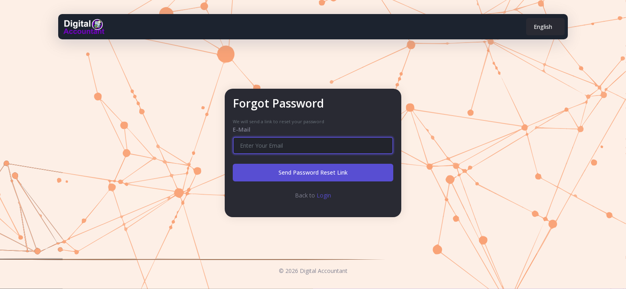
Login (324, 195)
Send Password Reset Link (313, 172)
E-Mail (241, 129)
